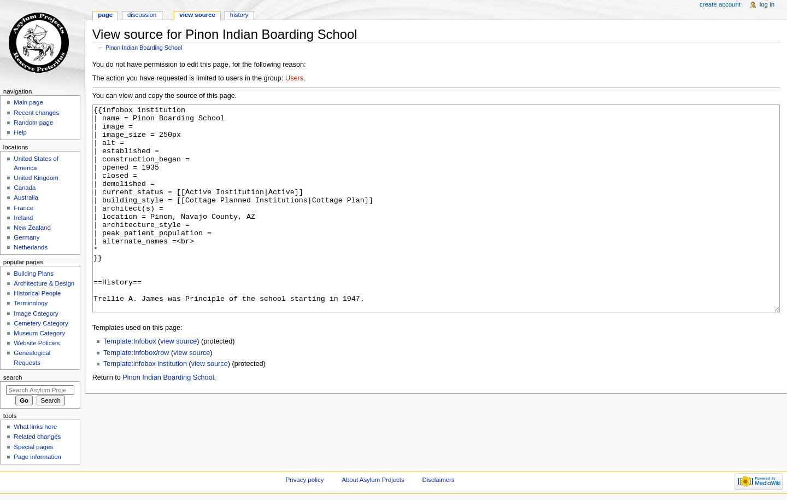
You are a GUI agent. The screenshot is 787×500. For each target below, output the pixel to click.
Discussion (141, 14)
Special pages (33, 447)
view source (178, 382)
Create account (720, 4)
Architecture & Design (44, 283)
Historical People (37, 293)
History (239, 14)
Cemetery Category (41, 323)
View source (197, 14)
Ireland (23, 217)
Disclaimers (438, 479)
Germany (26, 237)
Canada (25, 187)
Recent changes (36, 112)
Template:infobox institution (145, 405)
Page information (37, 457)
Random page (33, 122)
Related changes (37, 436)
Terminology (31, 303)
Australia (26, 197)
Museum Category (39, 333)
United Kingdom (36, 178)
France (23, 208)
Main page (28, 102)
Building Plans (34, 273)
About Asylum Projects (373, 479)
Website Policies (37, 343)
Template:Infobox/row (136, 394)
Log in (767, 4)
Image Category (36, 313)
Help (20, 132)
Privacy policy (305, 479)
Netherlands (31, 247)
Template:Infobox (129, 382)
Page (105, 14)
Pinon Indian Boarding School (143, 47)
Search (12, 377)
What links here (35, 426)
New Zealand (32, 227)
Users (294, 78)
